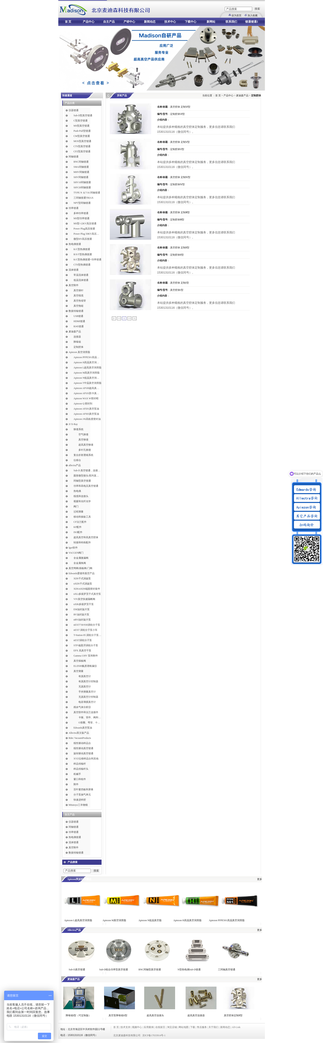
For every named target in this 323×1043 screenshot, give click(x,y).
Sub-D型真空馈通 (83, 115)
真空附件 (73, 285)
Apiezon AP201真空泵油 (86, 408)
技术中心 (170, 21)
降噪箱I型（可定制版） (78, 1015)
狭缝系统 (78, 429)
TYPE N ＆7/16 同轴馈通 (87, 192)
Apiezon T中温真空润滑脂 (87, 383)
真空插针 (78, 290)
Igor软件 (73, 547)
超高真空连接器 (196, 1015)
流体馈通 (73, 269)
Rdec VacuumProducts (80, 738)
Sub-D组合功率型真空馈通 (113, 969)
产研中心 (129, 21)
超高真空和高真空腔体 (86, 537)
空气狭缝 (83, 434)
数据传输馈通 (76, 311)
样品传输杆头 (81, 768)
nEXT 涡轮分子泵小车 (85, 630)
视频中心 (137, 1027)
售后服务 (202, 1027)
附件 (76, 784)
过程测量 (78, 511)
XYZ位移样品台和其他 (86, 758)
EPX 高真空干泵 (82, 650)
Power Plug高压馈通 (84, 228)
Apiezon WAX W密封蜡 (86, 398)
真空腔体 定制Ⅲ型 (180, 212)
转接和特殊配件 (82, 542)
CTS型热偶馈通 (82, 264)
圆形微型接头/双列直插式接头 (87, 475)
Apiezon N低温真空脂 (150, 920)
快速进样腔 (80, 799)
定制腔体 (78, 347)
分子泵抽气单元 (82, 794)
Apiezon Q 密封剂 (83, 403)
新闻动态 (150, 21)
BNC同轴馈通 (81, 161)
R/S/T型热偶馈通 (83, 254)
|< (114, 318)
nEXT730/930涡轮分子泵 (87, 624)
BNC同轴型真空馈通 (149, 969)
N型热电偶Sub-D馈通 (189, 969)
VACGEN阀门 (76, 552)
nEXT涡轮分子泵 (83, 640)
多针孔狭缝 (84, 449)
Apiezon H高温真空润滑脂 (87, 362)
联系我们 (231, 21)
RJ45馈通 (79, 326)
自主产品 (109, 21)
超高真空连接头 (155, 1015)
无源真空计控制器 (88, 696)
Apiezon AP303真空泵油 (86, 413)
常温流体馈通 (81, 275)
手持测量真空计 (87, 691)
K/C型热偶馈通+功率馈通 (87, 259)
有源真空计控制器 (88, 681)
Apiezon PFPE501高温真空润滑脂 (87, 357)
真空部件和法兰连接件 (86, 712)
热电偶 (77, 491)
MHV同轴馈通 (81, 172)
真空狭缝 (83, 439)
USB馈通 (78, 316)
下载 (192, 1027)
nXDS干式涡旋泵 (83, 583)
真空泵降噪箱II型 (118, 1015)
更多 (259, 879)
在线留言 (160, 1027)
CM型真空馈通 (82, 136)
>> (129, 318)
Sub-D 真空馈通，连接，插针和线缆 (87, 470)
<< (119, 318)
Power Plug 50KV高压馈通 (87, 233)
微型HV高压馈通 (83, 238)
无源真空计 (84, 686)
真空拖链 (78, 305)
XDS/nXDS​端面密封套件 (87, 588)
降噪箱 (77, 341)
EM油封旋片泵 (82, 609)
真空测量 (78, 671)
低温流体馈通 (81, 280)
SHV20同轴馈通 (82, 187)
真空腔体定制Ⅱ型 (233, 1015)
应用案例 (149, 1027)
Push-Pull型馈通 (82, 130)
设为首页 (236, 15)
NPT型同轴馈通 (82, 202)
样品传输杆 (80, 763)
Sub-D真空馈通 (77, 969)
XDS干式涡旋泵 (82, 578)
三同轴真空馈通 (226, 969)
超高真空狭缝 (85, 444)
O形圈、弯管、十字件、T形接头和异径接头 (89, 722)
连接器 (77, 336)
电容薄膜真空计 (87, 702)
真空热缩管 (80, 300)
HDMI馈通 (79, 321)
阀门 (76, 506)
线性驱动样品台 (82, 743)
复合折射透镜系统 (83, 455)
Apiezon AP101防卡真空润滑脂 (87, 393)
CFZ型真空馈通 (82, 151)
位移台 (77, 460)
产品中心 (88, 21)
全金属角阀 (80, 563)
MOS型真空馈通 (82, 141)
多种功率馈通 (81, 213)
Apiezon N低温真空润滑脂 (87, 377)
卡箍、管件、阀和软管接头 (89, 717)
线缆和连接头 (81, 496)
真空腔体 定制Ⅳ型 (180, 177)
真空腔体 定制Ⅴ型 (180, 142)
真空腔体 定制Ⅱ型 (179, 247)
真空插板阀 (80, 660)
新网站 (211, 21)
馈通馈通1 (251, 21)
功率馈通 (73, 208)
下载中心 (190, 21)
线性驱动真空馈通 (83, 748)
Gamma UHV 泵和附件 (86, 655)
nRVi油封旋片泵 (82, 619)
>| (134, 318)
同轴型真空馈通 (82, 480)
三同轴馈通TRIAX (84, 197)
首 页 (68, 21)
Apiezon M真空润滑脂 (114, 920)
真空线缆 (78, 295)
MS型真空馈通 (81, 125)
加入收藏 (252, 15)
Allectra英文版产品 (79, 732)
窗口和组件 (80, 779)
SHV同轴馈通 (81, 177)
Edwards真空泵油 (83, 727)
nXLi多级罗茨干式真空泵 (87, 594)
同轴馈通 (73, 156)
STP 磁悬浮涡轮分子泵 (86, 645)
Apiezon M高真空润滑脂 (86, 372)
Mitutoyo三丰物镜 (78, 804)
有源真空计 (84, 676)
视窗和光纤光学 (82, 501)
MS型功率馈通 (81, 218)
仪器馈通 (73, 110)
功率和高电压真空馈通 (86, 485)
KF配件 (78, 527)
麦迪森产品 (75, 331)
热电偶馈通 (75, 244)
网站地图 (183, 1027)
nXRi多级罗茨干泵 (84, 604)
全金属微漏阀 (81, 557)
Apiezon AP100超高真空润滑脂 (87, 388)
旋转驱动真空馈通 (83, 753)
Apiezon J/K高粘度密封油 (87, 419)
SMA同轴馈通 (81, 166)
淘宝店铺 (172, 1027)
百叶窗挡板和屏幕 (83, 789)
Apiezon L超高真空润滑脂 (87, 367)
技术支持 (125, 1027)
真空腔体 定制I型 (179, 282)
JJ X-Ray (73, 424)
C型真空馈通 (81, 120)
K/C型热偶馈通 (82, 249)
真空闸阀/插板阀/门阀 (80, 568)
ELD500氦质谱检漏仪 (85, 666)
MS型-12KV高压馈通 (85, 223)
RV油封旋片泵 (81, 614)
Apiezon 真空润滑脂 (79, 352)
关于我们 (213, 1027)
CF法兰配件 (80, 521)
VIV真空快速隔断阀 (84, 599)
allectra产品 (75, 465)
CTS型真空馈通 (82, 146)
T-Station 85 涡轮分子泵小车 (87, 635)
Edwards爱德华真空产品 (82, 573)
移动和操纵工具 (82, 516)
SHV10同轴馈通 (82, 182)
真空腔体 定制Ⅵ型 (180, 106)
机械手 (77, 774)
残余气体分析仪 (82, 707)
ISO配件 (78, 532)
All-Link (236, 1027)
